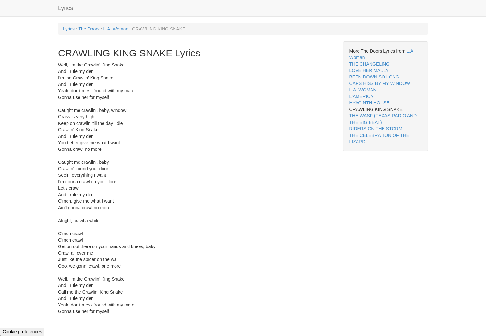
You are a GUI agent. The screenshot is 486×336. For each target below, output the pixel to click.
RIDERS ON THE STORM (376, 128)
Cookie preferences (22, 331)
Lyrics (65, 8)
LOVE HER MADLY (369, 70)
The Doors (88, 28)
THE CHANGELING (369, 63)
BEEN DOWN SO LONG (374, 76)
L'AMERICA (361, 96)
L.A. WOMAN (363, 89)
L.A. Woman (115, 28)
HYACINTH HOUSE (369, 102)
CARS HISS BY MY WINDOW (379, 83)
